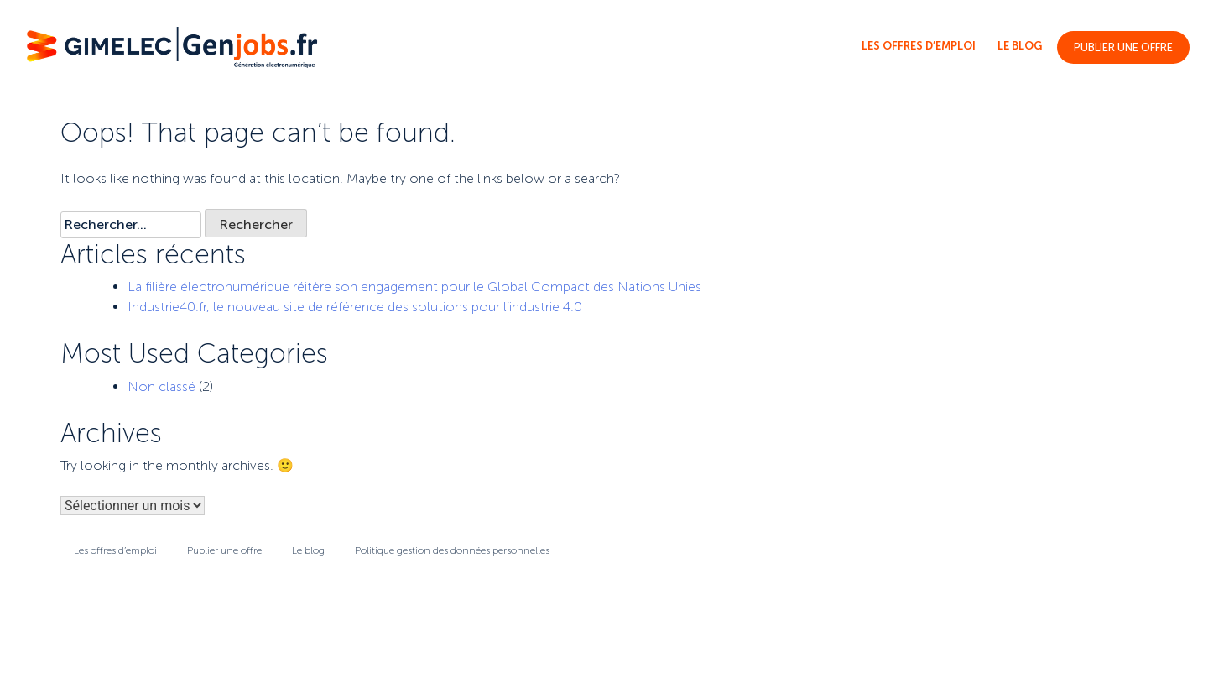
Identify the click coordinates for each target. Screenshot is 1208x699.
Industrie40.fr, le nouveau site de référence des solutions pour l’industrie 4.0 (355, 307)
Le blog (1019, 45)
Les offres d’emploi (919, 45)
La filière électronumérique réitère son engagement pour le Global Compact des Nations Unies (414, 287)
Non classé (161, 386)
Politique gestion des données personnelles (452, 550)
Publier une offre (1123, 47)
